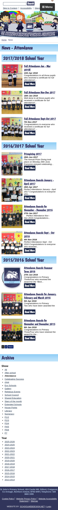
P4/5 (7, 427)
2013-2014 (10, 480)
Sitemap (38, 8)
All (6, 369)
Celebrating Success (14, 379)
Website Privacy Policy (26, 499)
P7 (6, 433)
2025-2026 (10, 441)
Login (48, 506)
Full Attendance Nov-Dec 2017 (39, 92)
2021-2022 (10, 454)
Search (31, 3)
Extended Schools (13, 404)
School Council (12, 395)
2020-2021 (10, 457)
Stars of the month (13, 401)
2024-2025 (10, 445)
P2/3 (7, 420)
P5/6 (7, 430)
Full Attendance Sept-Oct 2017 (40, 119)
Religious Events (12, 392)
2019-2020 (10, 460)
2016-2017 (10, 470)
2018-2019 (10, 464)
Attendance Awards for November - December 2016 (38, 208)
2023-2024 (10, 448)
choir (7, 382)
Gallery (8, 388)
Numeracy (9, 414)
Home (4, 40)
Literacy (8, 411)
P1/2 (7, 417)
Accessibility (26, 8)
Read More (30, 84)
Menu (47, 7)
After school (10, 373)
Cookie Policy (8, 499)
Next (10, 347)
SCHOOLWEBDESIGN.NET (32, 506)
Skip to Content (10, 8)
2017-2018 (10, 467)
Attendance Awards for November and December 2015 (39, 322)
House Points (11, 407)
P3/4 (7, 423)
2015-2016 (10, 473)
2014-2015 (10, 476)
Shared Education (13, 398)
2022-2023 (10, 451)
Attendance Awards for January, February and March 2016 (40, 296)
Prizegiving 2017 (32, 154)
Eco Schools (10, 385)
